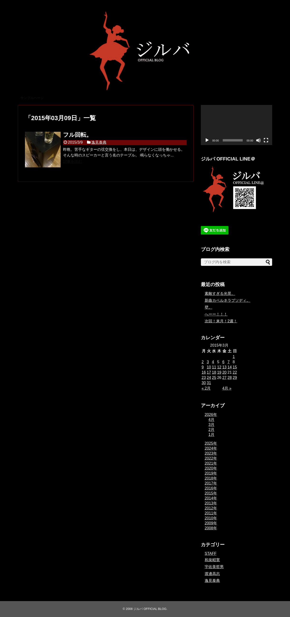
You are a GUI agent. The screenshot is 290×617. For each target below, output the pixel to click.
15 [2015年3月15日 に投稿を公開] (235, 367)
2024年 (211, 448)
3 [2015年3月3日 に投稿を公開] (208, 362)
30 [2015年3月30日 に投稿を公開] (204, 383)
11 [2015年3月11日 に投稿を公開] (214, 367)
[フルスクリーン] (266, 140)
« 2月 (206, 388)
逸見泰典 (98, 142)
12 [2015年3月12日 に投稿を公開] (219, 367)
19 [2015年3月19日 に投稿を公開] (219, 372)
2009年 (211, 523)
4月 (211, 420)
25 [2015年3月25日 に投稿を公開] (214, 378)
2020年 (211, 468)
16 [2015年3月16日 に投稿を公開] (204, 372)
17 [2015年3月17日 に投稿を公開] (209, 372)
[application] (236, 125)
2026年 (211, 415)
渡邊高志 (212, 574)
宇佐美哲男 (214, 567)
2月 (211, 430)
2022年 (211, 458)
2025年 (211, 443)
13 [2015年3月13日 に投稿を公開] (224, 367)
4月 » (226, 388)
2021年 (211, 463)
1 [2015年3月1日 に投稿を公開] (234, 357)
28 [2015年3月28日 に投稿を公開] (229, 378)
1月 (211, 435)
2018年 (211, 478)
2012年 (211, 508)
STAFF (210, 553)
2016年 (211, 488)
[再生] (207, 140)
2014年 (211, 498)
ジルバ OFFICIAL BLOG (149, 609)
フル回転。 (77, 135)
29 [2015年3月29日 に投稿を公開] (235, 378)
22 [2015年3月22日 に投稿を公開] (235, 372)
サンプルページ (32, 98)
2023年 (211, 453)
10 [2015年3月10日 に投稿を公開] (209, 367)
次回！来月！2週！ (221, 321)
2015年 (211, 493)
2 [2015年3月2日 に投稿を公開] (203, 362)
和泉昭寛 (212, 560)
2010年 (211, 518)
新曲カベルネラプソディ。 (227, 300)
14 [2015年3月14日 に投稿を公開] (229, 367)
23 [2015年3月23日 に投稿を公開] (204, 378)
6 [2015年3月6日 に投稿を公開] (223, 362)
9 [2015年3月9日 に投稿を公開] (203, 367)
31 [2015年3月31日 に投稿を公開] (209, 383)
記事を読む (72, 162)
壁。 (208, 307)
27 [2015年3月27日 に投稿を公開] (224, 378)
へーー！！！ (216, 314)
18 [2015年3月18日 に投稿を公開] (214, 372)
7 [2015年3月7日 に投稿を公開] (228, 362)
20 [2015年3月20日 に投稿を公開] (224, 372)
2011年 (211, 513)
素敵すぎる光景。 (220, 294)
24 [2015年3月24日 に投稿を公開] (209, 378)
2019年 (211, 473)
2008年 (211, 528)
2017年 (211, 483)
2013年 (211, 503)
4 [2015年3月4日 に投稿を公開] (213, 362)
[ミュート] (258, 140)
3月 (211, 425)
